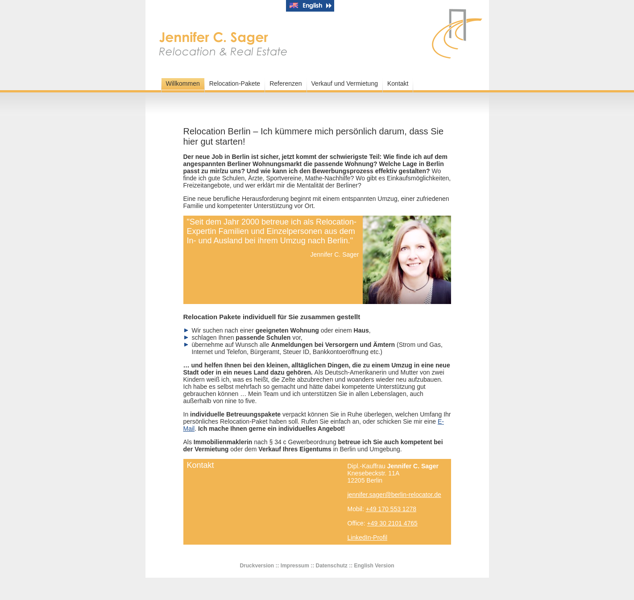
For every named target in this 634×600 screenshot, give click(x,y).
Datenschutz (332, 565)
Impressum (295, 565)
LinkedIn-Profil (368, 537)
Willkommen (183, 83)
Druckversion (257, 565)
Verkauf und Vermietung (344, 83)
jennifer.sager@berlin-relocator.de (394, 494)
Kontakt (397, 83)
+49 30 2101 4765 (392, 523)
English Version (374, 565)
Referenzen (285, 83)
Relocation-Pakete (234, 83)
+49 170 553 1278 (391, 508)
